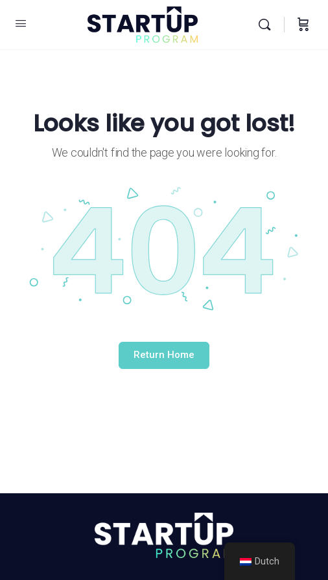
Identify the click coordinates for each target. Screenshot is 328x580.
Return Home (164, 355)
